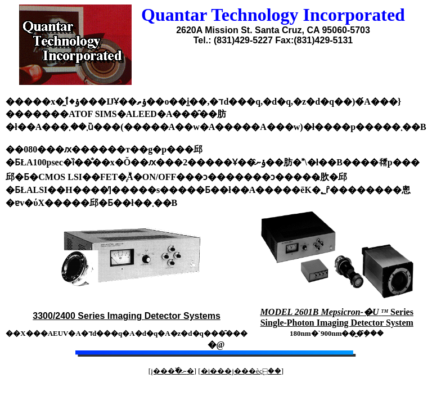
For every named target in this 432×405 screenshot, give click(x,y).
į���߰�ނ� (172, 371)
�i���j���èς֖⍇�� (241, 371)
